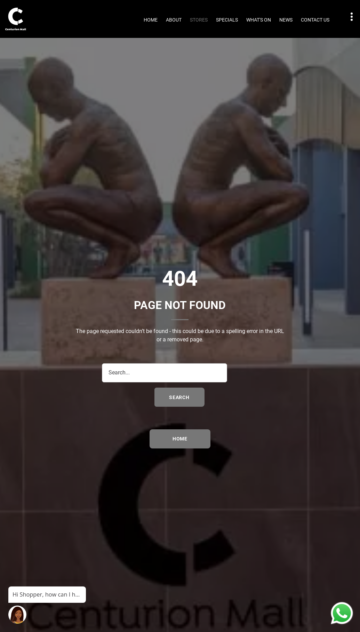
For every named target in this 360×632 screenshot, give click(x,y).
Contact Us (315, 20)
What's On (258, 20)
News (286, 20)
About (174, 20)
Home (151, 20)
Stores (199, 20)
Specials (227, 20)
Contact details (348, 17)
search (179, 397)
